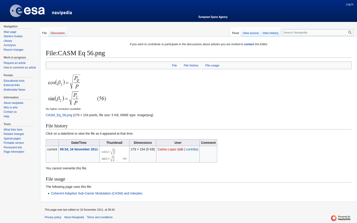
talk (181, 149)
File (174, 65)
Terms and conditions (99, 217)
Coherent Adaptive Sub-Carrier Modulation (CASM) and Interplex (96, 193)
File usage (212, 65)
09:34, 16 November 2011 (79, 149)
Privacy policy (53, 217)
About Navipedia (74, 217)
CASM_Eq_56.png (59, 115)
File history (191, 65)
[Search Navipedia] (317, 32)
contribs (191, 149)
